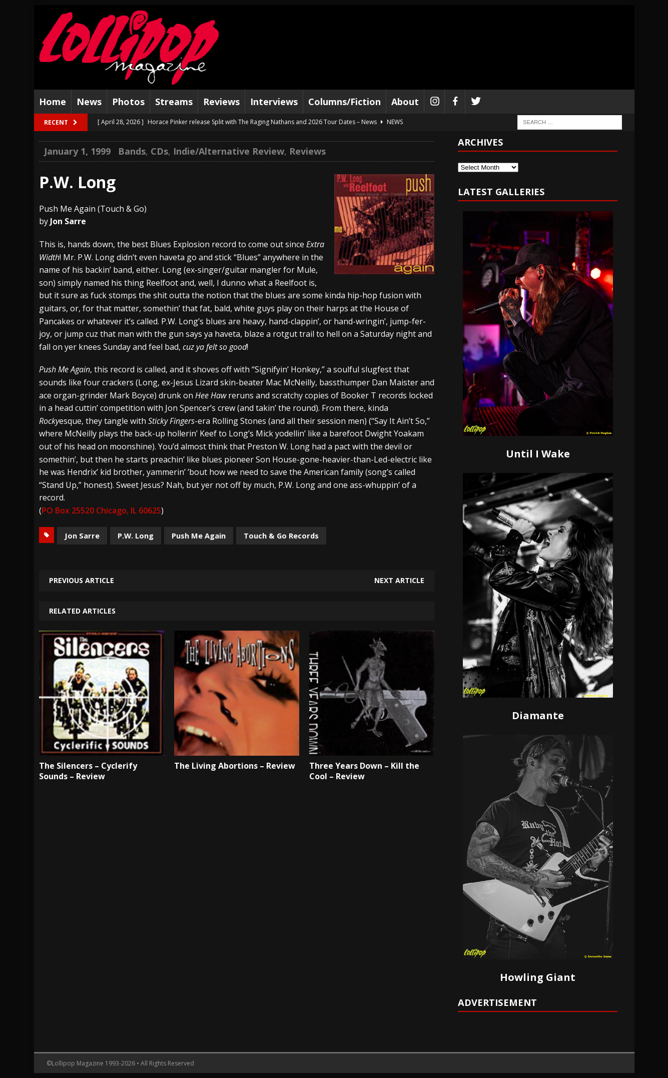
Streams (174, 102)
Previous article (81, 580)
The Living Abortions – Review (234, 765)
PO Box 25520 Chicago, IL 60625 (101, 510)
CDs (159, 151)
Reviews (221, 102)
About (405, 102)
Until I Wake (538, 453)
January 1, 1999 (77, 151)
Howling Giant (537, 977)
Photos (128, 102)
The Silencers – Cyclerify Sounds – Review (88, 771)
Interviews (274, 102)
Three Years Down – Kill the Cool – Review (364, 771)
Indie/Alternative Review (228, 151)
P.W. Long (136, 535)
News (89, 102)
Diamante (538, 715)
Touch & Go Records (281, 535)
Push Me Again (199, 535)
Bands (132, 151)
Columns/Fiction (344, 102)
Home (52, 102)
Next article (399, 580)
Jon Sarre (82, 535)
